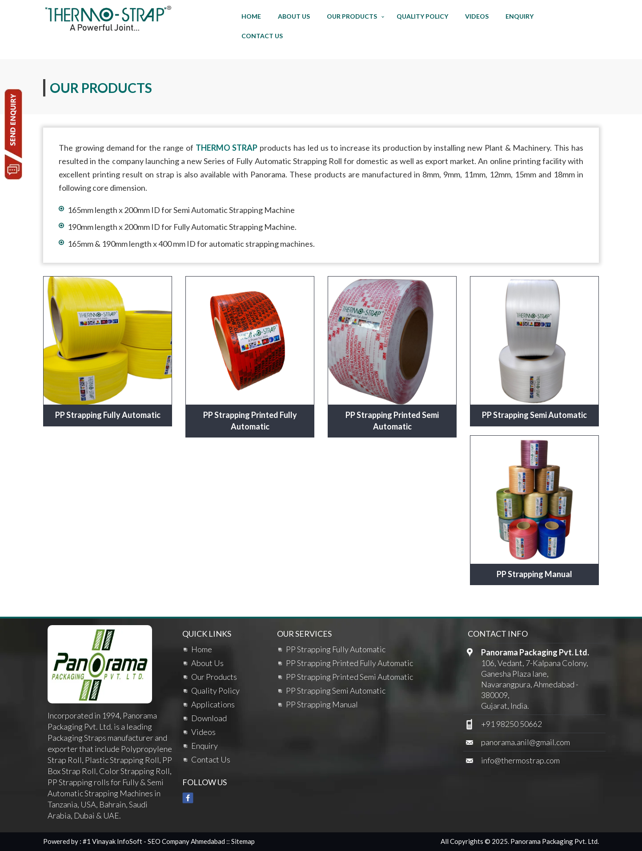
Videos (477, 16)
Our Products (352, 16)
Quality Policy (422, 16)
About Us (294, 16)
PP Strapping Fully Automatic (107, 415)
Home (251, 16)
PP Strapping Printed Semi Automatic (392, 420)
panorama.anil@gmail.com (525, 742)
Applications (213, 704)
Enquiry (520, 16)
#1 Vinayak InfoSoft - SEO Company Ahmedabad (154, 841)
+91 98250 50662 (511, 724)
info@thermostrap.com (520, 760)
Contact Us (262, 36)
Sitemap (243, 841)
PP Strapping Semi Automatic (534, 415)
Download (209, 718)
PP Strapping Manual (534, 574)
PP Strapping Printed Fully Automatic (250, 420)
